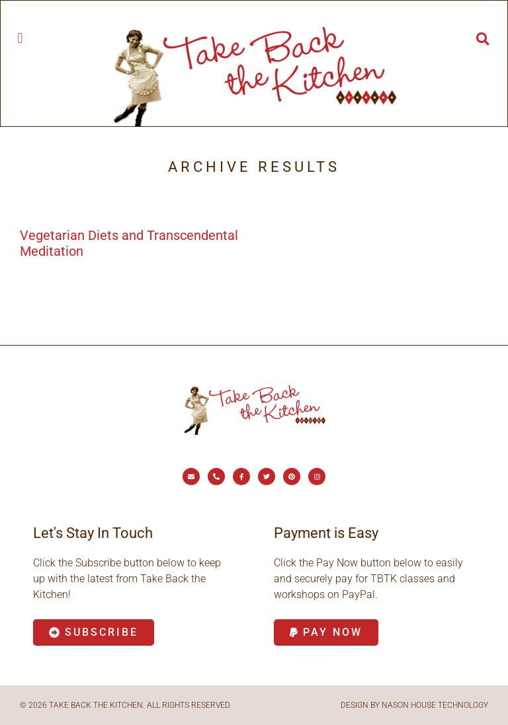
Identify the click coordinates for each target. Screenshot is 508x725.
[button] (20, 38)
